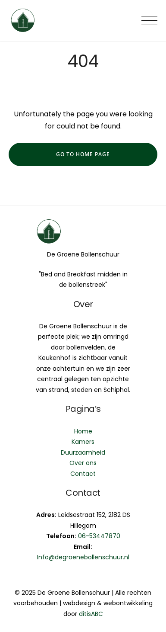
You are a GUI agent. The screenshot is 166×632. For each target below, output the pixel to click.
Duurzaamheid (83, 452)
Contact (83, 473)
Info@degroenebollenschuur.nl (83, 557)
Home (83, 431)
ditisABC (91, 614)
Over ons (83, 463)
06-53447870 (99, 536)
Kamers (83, 441)
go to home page (83, 154)
